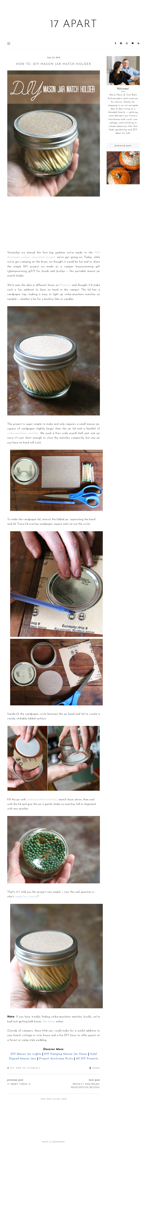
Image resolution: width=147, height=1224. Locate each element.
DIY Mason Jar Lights (26, 1054)
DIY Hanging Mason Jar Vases (65, 1054)
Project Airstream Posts (56, 1058)
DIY (12, 1068)
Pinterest (65, 285)
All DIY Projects (87, 1058)
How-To (20, 1068)
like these (48, 1021)
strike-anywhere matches (22, 433)
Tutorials (33, 1068)
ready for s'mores (26, 896)
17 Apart (73, 24)
